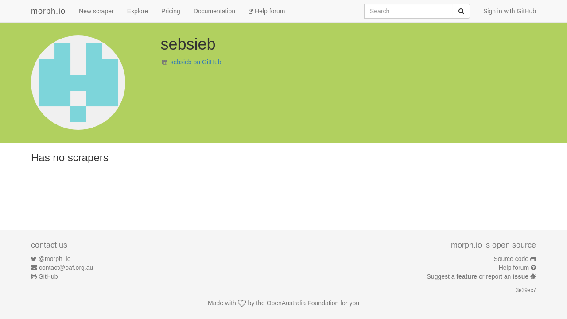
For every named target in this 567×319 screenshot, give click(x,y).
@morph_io (55, 258)
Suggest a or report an (478, 276)
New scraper (96, 11)
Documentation (214, 11)
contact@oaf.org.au (66, 267)
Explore (137, 11)
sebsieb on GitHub (195, 62)
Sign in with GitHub (509, 11)
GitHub (48, 276)
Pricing (170, 11)
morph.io (48, 11)
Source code (511, 258)
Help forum (267, 11)
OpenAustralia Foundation (303, 303)
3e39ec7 (526, 290)
